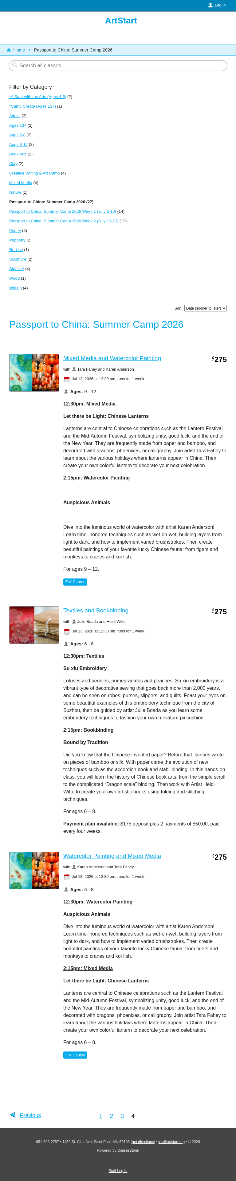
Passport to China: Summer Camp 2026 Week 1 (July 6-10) (62, 211)
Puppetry (17, 240)
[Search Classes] (103, 66)
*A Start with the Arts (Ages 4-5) (37, 96)
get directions (143, 1142)
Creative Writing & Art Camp (34, 173)
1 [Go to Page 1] (101, 1115)
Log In (220, 5)
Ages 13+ (17, 125)
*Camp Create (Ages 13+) (32, 106)
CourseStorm (128, 1150)
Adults (15, 115)
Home (19, 49)
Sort (178, 308)
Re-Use (16, 249)
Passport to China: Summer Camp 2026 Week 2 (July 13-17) (64, 221)
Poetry (15, 230)
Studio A (16, 268)
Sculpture (17, 259)
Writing (15, 288)
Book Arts (17, 154)
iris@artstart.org (172, 1142)
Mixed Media (20, 182)
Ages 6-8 (17, 135)
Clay (13, 163)
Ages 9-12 (18, 144)
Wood (14, 278)
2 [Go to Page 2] (111, 1115)
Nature (15, 192)
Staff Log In (117, 1171)
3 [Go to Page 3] (122, 1115)
